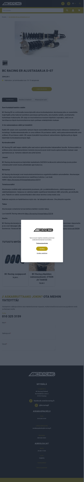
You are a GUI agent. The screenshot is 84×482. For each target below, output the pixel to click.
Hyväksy (42, 248)
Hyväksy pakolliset (42, 253)
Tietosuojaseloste (42, 243)
